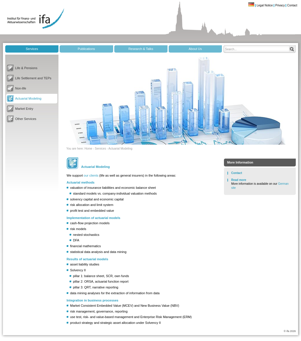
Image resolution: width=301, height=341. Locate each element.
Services (32, 49)
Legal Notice (265, 5)
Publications (86, 49)
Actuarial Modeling (28, 98)
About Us (195, 49)
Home (88, 148)
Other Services (25, 119)
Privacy (280, 5)
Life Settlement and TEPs (33, 78)
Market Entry (24, 108)
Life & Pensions (26, 68)
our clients (91, 175)
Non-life (20, 88)
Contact (292, 5)
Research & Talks (140, 49)
